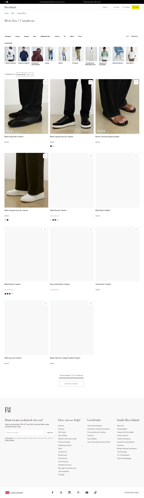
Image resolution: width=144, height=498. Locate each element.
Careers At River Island (125, 432)
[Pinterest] (78, 492)
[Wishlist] (45, 82)
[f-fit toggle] (66, 36)
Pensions (120, 445)
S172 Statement (123, 455)
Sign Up (50, 432)
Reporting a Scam (64, 445)
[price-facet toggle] (81, 36)
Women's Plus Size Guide (67, 439)
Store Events (63, 462)
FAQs (60, 448)
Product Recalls (64, 442)
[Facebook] (52, 492)
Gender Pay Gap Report (125, 442)
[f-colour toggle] (18, 36)
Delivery (61, 426)
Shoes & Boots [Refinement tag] (22, 74)
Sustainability (122, 429)
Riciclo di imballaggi (124, 458)
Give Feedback (63, 471)
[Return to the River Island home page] (11, 7)
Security (90, 435)
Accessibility (92, 439)
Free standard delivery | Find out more (52, 2)
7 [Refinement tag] (31, 74)
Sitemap (61, 475)
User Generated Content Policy (98, 442)
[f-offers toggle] (58, 36)
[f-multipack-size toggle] (46, 36)
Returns (61, 429)
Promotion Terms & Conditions (98, 429)
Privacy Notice (9, 440)
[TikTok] (95, 492)
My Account (62, 455)
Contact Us (62, 452)
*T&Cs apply (9, 438)
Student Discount (64, 465)
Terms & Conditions (94, 426)
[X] (61, 492)
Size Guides (62, 435)
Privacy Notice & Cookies (96, 432)
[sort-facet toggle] (132, 36)
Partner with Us (122, 435)
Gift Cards (62, 432)
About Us (120, 426)
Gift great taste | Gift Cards (91, 2)
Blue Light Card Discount (67, 468)
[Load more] (71, 384)
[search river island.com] (104, 7)
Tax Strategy (122, 452)
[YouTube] (86, 492)
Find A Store (62, 458)
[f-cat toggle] (9, 36)
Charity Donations (123, 439)
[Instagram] (69, 492)
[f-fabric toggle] (73, 36)
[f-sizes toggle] (35, 36)
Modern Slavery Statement (127, 448)
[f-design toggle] (27, 36)
